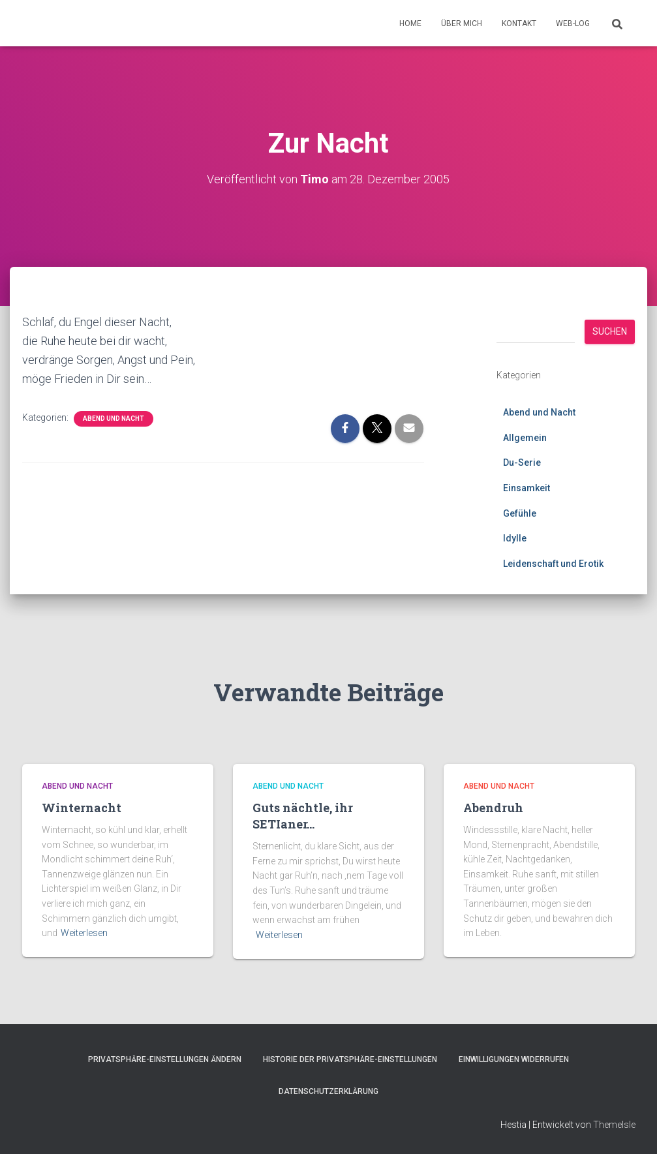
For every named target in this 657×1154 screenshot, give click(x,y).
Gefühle (519, 513)
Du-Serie (522, 462)
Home (410, 23)
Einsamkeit (526, 488)
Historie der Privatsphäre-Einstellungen (350, 1059)
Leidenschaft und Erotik (553, 563)
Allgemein (525, 438)
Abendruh (493, 807)
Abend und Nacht (113, 418)
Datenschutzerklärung (328, 1091)
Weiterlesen (84, 933)
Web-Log (573, 23)
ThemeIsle (614, 1124)
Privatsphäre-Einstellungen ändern (164, 1059)
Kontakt (519, 23)
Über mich (461, 23)
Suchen (609, 331)
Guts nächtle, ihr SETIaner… (302, 816)
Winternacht (81, 807)
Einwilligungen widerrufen (514, 1059)
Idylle (515, 538)
